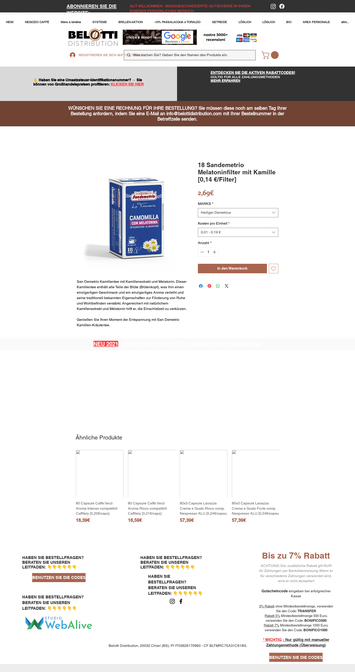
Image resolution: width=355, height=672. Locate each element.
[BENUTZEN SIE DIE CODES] (59, 577)
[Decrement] (202, 252)
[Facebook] (281, 6)
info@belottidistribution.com (194, 113)
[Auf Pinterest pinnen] (209, 286)
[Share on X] (226, 286)
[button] (70, 20)
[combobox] (238, 212)
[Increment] (215, 252)
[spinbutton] (208, 252)
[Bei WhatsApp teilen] (218, 286)
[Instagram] (273, 6)
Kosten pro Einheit (214, 223)
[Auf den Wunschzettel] (273, 268)
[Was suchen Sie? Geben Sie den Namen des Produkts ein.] (189, 55)
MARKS (205, 204)
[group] (177, 489)
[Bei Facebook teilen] (201, 286)
